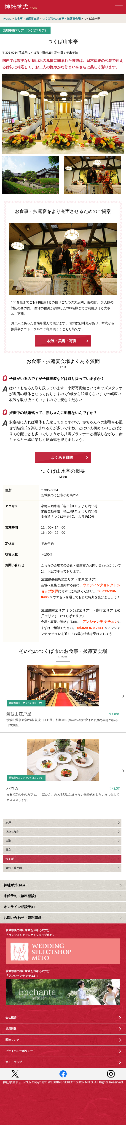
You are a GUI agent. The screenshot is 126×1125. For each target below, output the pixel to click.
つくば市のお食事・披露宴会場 (61, 18)
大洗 (8, 840)
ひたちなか (12, 831)
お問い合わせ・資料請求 (22, 918)
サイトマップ (13, 1062)
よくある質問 (62, 457)
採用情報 (10, 1028)
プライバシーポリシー (19, 1051)
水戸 (8, 822)
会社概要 (10, 1017)
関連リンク (12, 1039)
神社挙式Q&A (14, 885)
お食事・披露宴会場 (26, 18)
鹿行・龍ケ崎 (13, 868)
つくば (9, 859)
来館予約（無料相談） (21, 896)
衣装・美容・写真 (61, 341)
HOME (7, 18)
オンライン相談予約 (19, 907)
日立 (8, 849)
